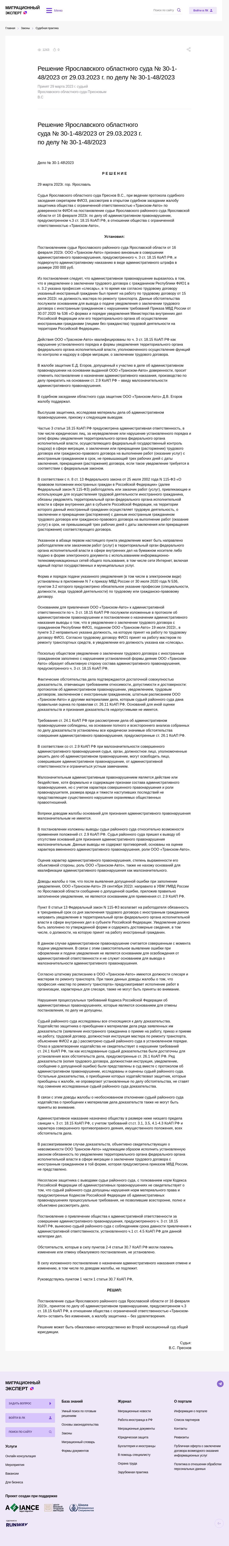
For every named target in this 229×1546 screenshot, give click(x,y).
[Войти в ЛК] (210, 10)
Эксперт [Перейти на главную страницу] (22, 10)
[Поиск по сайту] (174, 10)
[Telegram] (220, 1383)
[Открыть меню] (54, 10)
